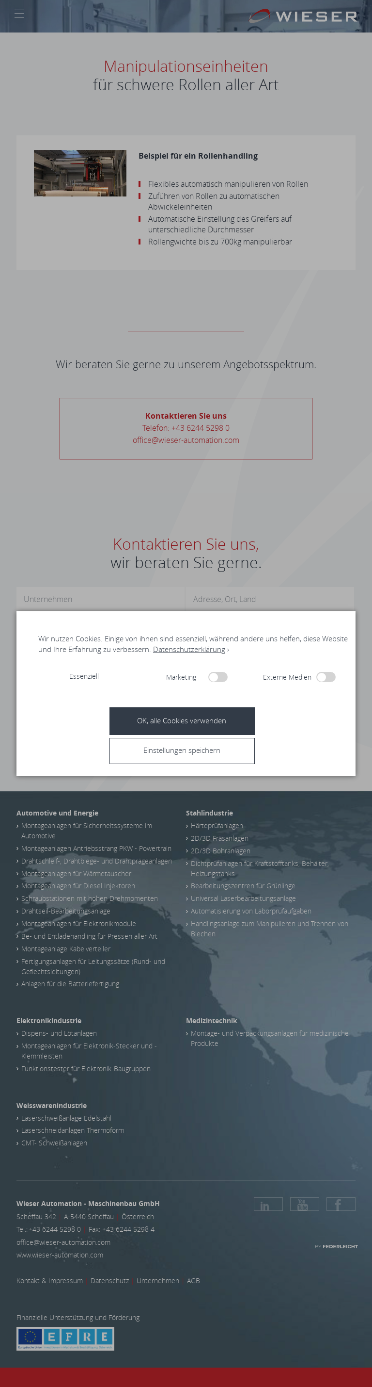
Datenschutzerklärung (189, 649)
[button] (189, 750)
